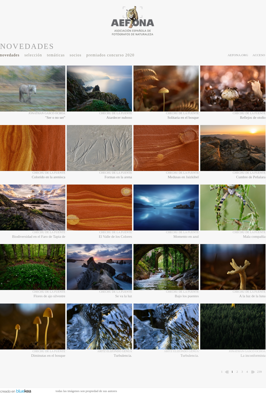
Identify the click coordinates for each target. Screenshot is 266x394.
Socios (75, 55)
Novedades (10, 55)
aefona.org (238, 55)
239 (259, 371)
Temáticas (56, 55)
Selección (33, 55)
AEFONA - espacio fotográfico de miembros (133, 20)
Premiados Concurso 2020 (110, 55)
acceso (258, 55)
